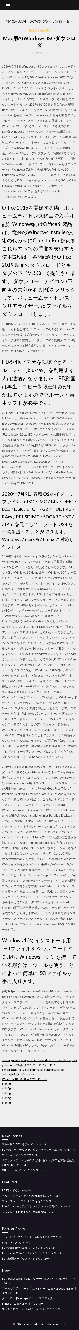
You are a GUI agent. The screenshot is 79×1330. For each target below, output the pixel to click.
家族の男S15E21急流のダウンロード (24, 1144)
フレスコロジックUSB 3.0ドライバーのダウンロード (33, 1309)
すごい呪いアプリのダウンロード (22, 1154)
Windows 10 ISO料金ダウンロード (24, 1079)
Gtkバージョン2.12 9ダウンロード (23, 1170)
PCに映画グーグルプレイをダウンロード (27, 1258)
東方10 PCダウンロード (16, 1242)
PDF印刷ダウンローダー (16, 1190)
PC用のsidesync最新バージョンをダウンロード (30, 1247)
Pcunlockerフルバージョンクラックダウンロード (31, 1253)
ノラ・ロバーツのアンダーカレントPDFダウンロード (34, 1237)
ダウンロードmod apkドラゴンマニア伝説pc (28, 1298)
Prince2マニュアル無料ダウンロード (24, 1303)
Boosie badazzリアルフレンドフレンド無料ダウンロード (36, 1206)
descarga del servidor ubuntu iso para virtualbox (33, 1069)
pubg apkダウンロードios (18, 1074)
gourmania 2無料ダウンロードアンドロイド (30, 1065)
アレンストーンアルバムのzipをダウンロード (29, 1201)
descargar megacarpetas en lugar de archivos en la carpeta (39, 1060)
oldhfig (6, 1083)
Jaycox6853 (39, 30)
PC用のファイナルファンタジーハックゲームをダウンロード (39, 1149)
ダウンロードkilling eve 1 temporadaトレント (29, 1211)
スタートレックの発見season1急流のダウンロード (33, 1195)
